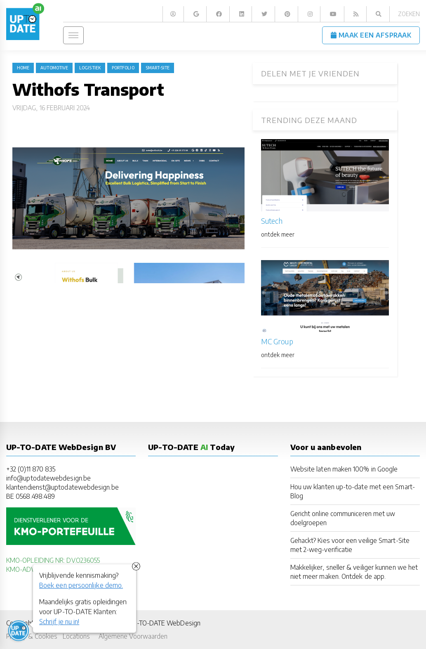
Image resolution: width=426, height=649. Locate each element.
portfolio (123, 67)
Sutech (271, 220)
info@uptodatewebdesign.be (48, 478)
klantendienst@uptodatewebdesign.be (62, 487)
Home (23, 67)
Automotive (54, 67)
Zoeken (409, 13)
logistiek (90, 67)
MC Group (277, 341)
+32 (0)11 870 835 (30, 469)
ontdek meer (277, 234)
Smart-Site (158, 67)
